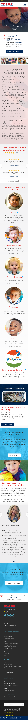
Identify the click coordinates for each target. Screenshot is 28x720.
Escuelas (7, 659)
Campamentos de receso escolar (12, 650)
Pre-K (5, 641)
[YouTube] (13, 615)
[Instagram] (8, 615)
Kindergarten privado (9, 645)
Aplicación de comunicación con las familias (12, 667)
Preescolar (6, 639)
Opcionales (6, 653)
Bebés (5, 633)
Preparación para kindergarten (11, 643)
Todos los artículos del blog (10, 696)
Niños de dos (14, 277)
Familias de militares (8, 672)
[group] (5, 61)
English (7, 612)
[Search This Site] (14, 704)
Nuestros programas (11, 631)
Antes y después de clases (10, 646)
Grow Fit (6, 655)
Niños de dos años (8, 636)
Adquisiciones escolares (9, 683)
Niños (14, 246)
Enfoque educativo (8, 622)
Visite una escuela (8, 662)
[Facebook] (5, 615)
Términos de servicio (9, 715)
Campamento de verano (9, 651)
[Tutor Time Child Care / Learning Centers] (6, 4)
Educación (8, 620)
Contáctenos (18, 42)
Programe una (14, 583)
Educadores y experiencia (10, 623)
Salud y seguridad (8, 664)
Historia (6, 688)
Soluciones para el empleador (11, 685)
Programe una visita (14, 51)
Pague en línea (9, 611)
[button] (13, 561)
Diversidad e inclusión (9, 680)
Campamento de (14, 370)
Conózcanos (8, 678)
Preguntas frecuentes (9, 690)
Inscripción (6, 670)
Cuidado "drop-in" (8, 648)
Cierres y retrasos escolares (10, 674)
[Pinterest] (10, 615)
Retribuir (6, 686)
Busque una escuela (8, 661)
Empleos (6, 681)
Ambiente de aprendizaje (10, 627)
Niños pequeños (8, 634)
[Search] (22, 705)
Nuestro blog (9, 695)
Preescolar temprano (9, 638)
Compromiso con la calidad (10, 625)
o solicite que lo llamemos (13, 587)
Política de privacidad (9, 713)
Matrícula (6, 669)
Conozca (8, 424)
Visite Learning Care (8, 712)
